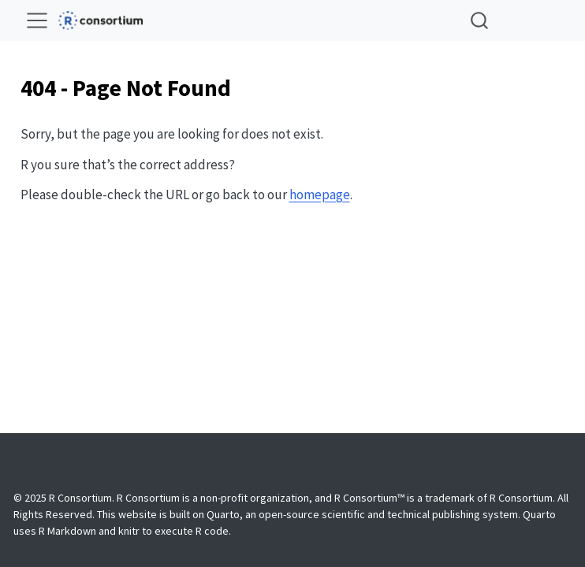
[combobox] (480, 20)
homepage (319, 194)
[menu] (37, 20)
